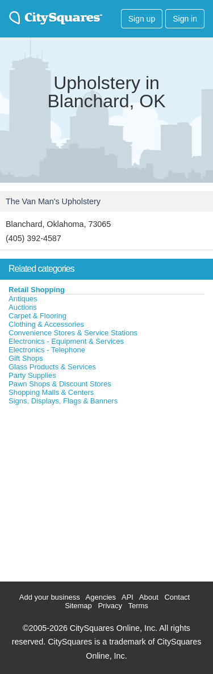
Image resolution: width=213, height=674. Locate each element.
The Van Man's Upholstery (53, 201)
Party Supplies (32, 375)
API (127, 597)
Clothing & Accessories (46, 324)
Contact (177, 597)
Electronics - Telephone (47, 350)
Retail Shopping (37, 289)
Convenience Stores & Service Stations (73, 332)
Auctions (23, 307)
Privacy (110, 605)
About (148, 597)
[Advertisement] (85, 491)
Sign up (141, 18)
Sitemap (78, 605)
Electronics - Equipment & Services (66, 341)
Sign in (185, 18)
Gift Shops (26, 358)
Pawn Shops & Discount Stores (60, 384)
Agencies (101, 597)
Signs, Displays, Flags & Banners (63, 401)
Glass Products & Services (52, 367)
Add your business (49, 597)
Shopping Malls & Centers (51, 392)
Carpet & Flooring (37, 315)
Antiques (23, 298)
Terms (138, 605)
